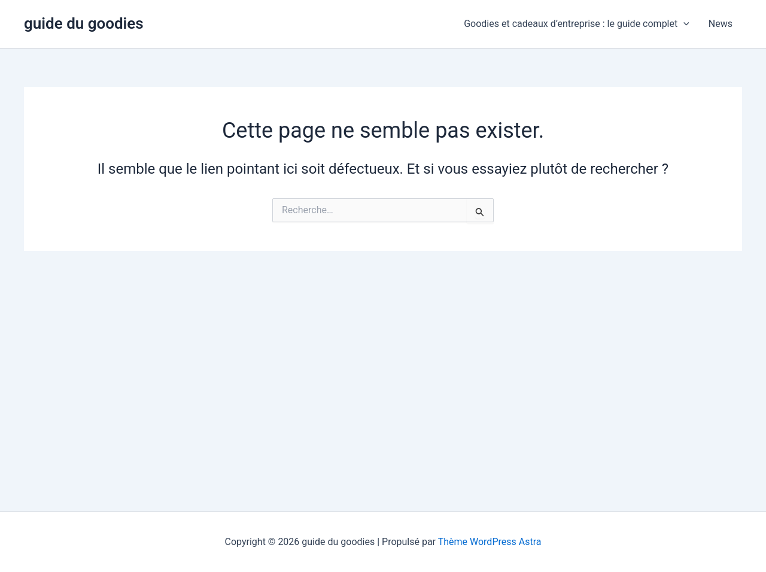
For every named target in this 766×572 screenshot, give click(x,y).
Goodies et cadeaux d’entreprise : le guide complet (576, 24)
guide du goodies (84, 23)
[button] (683, 24)
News (720, 23)
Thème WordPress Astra (490, 541)
